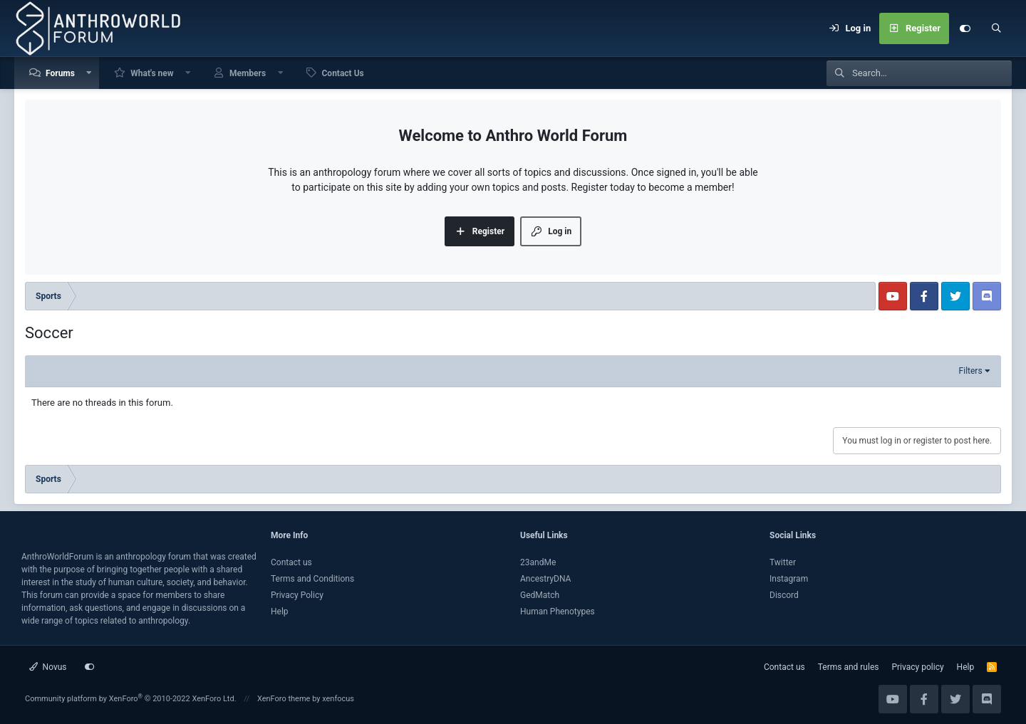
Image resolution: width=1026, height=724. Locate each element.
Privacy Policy (297, 595)
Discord (784, 595)
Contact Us (343, 73)
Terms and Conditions (312, 579)
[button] (90, 73)
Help (280, 612)
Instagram (789, 579)
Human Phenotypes (557, 612)
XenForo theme (284, 698)
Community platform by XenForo (131, 698)
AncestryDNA (545, 579)
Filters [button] (971, 371)
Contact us (291, 562)
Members (247, 73)
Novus (48, 667)
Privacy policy (917, 667)
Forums (60, 73)
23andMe (538, 562)
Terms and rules (848, 667)
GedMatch (539, 595)
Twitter (783, 562)
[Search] (996, 28)
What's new (151, 73)
